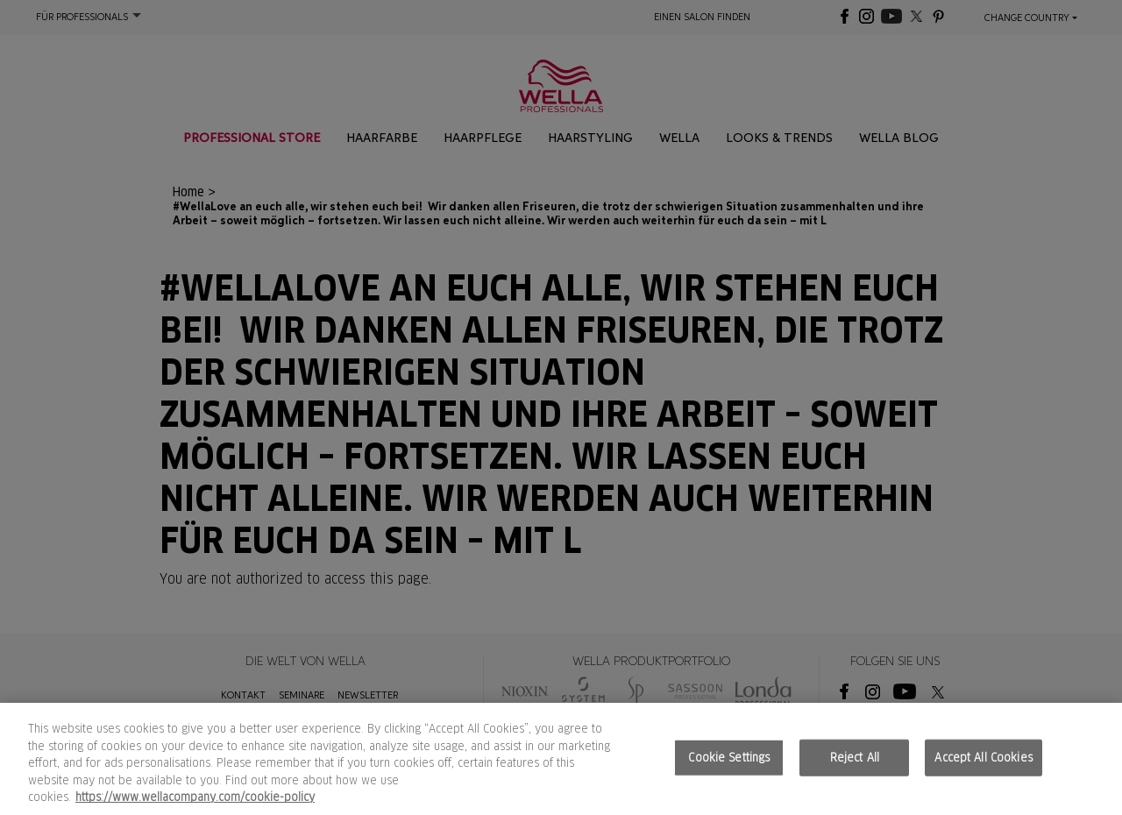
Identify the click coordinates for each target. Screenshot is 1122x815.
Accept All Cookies (983, 757)
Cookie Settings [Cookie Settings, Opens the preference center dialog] (729, 757)
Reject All (854, 757)
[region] (561, 759)
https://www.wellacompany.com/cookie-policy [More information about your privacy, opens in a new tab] (195, 797)
